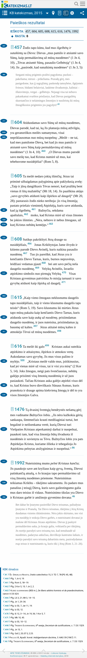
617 (4, 429)
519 (4, 395)
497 (35, 326)
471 (63, 282)
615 (18, 297)
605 (18, 175)
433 (4, 317)
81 (59, 104)
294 (4, 497)
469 (37, 267)
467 (25, 253)
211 (4, 121)
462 (26, 214)
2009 (3, 132)
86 (73, 447)
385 (4, 75)
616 (18, 346)
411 (4, 331)
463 (51, 223)
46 (73, 496)
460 (43, 151)
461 (33, 209)
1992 (19, 462)
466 (29, 243)
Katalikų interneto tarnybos (52, 656)
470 (64, 272)
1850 (3, 296)
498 (59, 331)
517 (4, 273)
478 (4, 361)
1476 (19, 409)
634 (4, 220)
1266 (3, 482)
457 (18, 47)
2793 (3, 224)
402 (4, 210)
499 (47, 345)
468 (43, 263)
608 (18, 239)
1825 (3, 137)
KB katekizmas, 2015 (25, 13)
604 (18, 122)
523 (4, 238)
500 (22, 360)
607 (4, 46)
